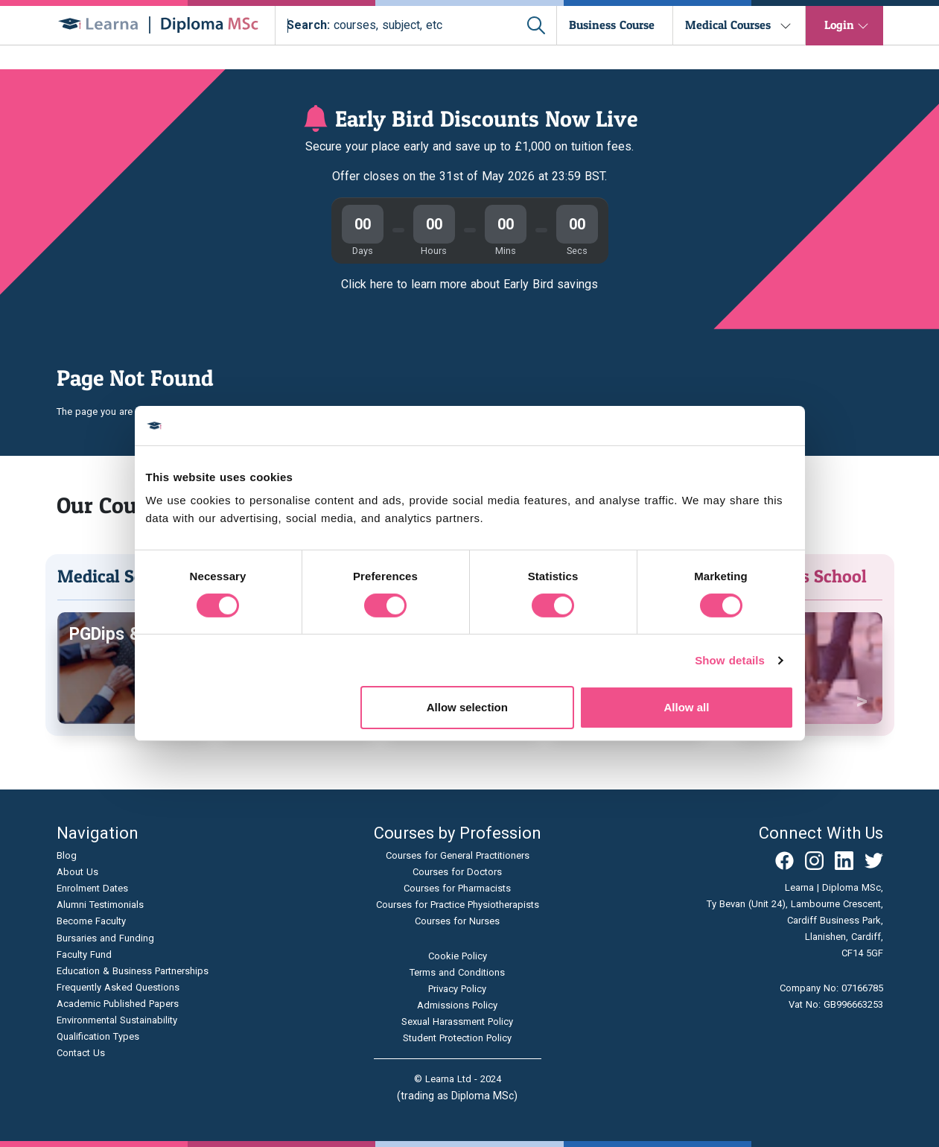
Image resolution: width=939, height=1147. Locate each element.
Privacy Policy (457, 988)
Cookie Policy (457, 956)
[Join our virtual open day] (469, 164)
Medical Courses (728, 24)
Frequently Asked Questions (118, 987)
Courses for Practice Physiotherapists (457, 904)
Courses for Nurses (457, 921)
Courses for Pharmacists (457, 888)
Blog (67, 855)
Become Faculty (91, 921)
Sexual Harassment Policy (457, 1021)
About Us (77, 871)
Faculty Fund (84, 954)
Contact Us (81, 1052)
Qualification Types (98, 1036)
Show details (730, 660)
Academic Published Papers (118, 1003)
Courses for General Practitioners (457, 855)
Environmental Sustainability (117, 1020)
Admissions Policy (457, 1005)
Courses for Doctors (457, 871)
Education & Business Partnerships (133, 970)
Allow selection (467, 707)
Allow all (687, 707)
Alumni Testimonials (100, 904)
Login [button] (839, 24)
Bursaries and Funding (105, 938)
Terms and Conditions (457, 972)
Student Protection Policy (457, 1037)
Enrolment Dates (92, 888)
